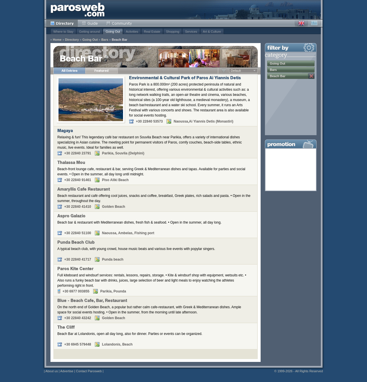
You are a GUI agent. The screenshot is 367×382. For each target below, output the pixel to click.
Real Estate (152, 31)
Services (191, 31)
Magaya (65, 131)
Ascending (223, 70)
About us (51, 371)
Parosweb (77, 9)
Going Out (113, 31)
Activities (132, 31)
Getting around (89, 31)
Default (236, 70)
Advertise (66, 371)
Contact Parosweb (89, 371)
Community (119, 23)
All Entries (69, 70)
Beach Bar (119, 39)
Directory (62, 23)
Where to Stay (63, 31)
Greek (314, 23)
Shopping (172, 31)
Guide (90, 23)
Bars (104, 39)
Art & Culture (212, 31)
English (301, 23)
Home (57, 39)
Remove (311, 76)
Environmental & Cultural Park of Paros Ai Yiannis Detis (185, 78)
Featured (101, 70)
